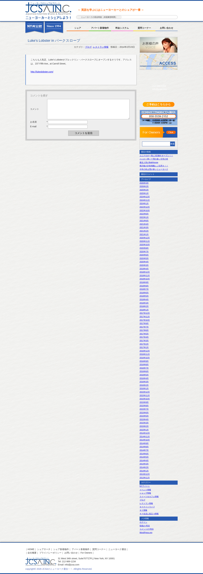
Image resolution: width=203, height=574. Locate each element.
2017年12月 (145, 313)
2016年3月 (144, 382)
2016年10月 (145, 358)
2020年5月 (144, 258)
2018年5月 (144, 296)
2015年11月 (145, 395)
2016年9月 (144, 361)
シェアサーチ (43, 549)
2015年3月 (144, 423)
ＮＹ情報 (143, 510)
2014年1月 (144, 471)
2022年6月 (144, 214)
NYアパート (145, 486)
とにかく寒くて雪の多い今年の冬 (154, 159)
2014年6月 (144, 454)
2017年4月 (144, 337)
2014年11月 (145, 436)
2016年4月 (144, 378)
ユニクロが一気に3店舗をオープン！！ (156, 156)
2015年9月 (144, 402)
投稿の (145, 526)
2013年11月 (145, 478)
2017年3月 (144, 341)
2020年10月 (145, 245)
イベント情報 (145, 490)
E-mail (33, 130)
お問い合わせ (166, 28)
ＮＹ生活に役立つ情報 (149, 514)
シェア (77, 28)
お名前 (33, 126)
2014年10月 (145, 440)
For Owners (86, 552)
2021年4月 (144, 224)
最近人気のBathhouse (149, 162)
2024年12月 (145, 197)
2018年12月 (145, 272)
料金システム (122, 28)
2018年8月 (144, 286)
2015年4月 (144, 419)
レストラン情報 (100, 47)
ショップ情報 (145, 493)
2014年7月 (144, 450)
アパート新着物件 (100, 28)
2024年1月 (144, 203)
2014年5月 (144, 457)
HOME (31, 549)
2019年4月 (144, 269)
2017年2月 (144, 344)
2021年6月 (144, 221)
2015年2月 (144, 426)
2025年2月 (144, 190)
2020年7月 (144, 252)
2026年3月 (144, 183)
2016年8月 (144, 364)
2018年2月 (144, 306)
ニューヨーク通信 (117, 549)
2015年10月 (145, 399)
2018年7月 (144, 289)
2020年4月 (144, 262)
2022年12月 (145, 207)
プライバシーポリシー (50, 552)
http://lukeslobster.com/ (42, 71)
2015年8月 (144, 406)
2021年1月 (144, 234)
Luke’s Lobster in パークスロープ (54, 41)
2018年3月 (144, 303)
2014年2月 (144, 467)
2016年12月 (145, 351)
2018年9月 (144, 282)
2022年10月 (145, 210)
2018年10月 (145, 279)
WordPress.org (146, 532)
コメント (34, 111)
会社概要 (32, 552)
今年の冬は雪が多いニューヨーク (154, 169)
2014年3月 (144, 464)
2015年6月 (144, 413)
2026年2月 (144, 186)
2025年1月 (144, 193)
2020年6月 (144, 255)
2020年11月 (145, 241)
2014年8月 (144, 447)
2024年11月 (145, 200)
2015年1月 (144, 430)
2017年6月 (144, 330)
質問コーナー (144, 28)
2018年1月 (144, 310)
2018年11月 (145, 275)
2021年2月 (144, 231)
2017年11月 (145, 317)
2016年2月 (144, 385)
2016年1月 (144, 388)
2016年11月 (145, 354)
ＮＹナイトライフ (147, 507)
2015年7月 (144, 409)
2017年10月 (145, 320)
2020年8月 (144, 248)
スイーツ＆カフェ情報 (149, 496)
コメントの (147, 529)
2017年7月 (144, 327)
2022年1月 (144, 217)
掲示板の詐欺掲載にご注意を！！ (154, 166)
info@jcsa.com (159, 89)
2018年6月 (144, 293)
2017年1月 (144, 347)
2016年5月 (144, 375)
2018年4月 (144, 299)
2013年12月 (145, 474)
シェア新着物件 (61, 549)
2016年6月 (144, 371)
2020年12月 (145, 238)
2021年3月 (144, 227)
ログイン (143, 522)
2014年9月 (144, 443)
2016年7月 (144, 368)
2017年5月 (144, 334)
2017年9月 (144, 323)
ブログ (88, 47)
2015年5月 (144, 416)
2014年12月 (145, 433)
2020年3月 (144, 265)
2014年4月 (144, 460)
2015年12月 (145, 392)
